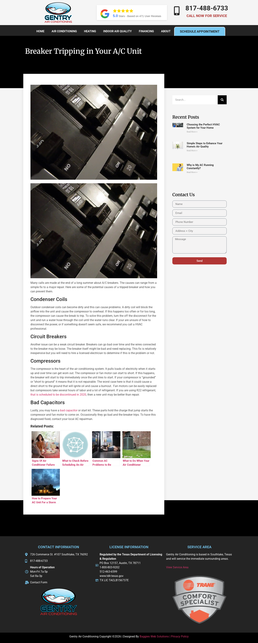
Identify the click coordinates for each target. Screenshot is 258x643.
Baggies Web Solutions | (155, 636)
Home (40, 31)
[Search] (222, 99)
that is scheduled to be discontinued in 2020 (58, 394)
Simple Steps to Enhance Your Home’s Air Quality (204, 145)
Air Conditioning (64, 31)
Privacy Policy (180, 636)
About (166, 31)
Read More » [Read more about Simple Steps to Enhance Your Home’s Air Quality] (192, 150)
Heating (90, 31)
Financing (146, 31)
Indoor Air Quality (117, 31)
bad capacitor (68, 410)
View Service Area (177, 567)
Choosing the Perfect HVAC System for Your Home (203, 126)
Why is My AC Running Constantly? (200, 166)
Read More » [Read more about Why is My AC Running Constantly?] (192, 172)
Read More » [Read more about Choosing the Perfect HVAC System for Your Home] (192, 132)
